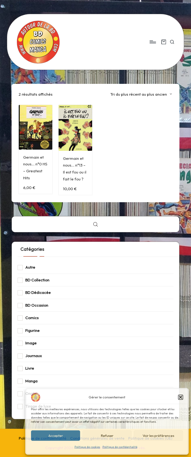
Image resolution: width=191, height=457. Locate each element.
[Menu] (152, 42)
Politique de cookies (87, 447)
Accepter (55, 435)
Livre (29, 368)
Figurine (32, 330)
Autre (30, 267)
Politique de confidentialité (120, 447)
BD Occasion (36, 305)
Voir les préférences (158, 435)
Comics (32, 317)
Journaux (33, 355)
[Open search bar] (95, 224)
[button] (180, 397)
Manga (31, 380)
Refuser (107, 435)
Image (31, 342)
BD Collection (37, 279)
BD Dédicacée (38, 292)
